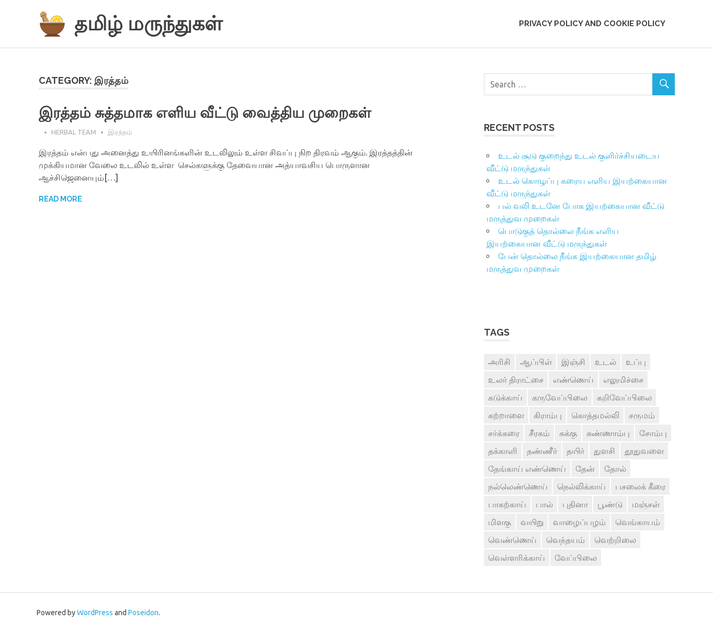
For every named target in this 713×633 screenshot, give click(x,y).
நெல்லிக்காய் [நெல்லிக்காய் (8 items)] (581, 486)
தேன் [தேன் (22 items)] (585, 468)
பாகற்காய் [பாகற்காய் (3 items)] (507, 504)
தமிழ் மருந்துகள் (148, 23)
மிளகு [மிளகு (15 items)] (499, 522)
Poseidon (143, 612)
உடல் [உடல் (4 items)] (605, 362)
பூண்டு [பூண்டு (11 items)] (610, 504)
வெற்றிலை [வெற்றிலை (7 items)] (615, 540)
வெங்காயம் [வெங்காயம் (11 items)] (637, 522)
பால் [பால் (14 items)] (544, 504)
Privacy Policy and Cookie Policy (592, 23)
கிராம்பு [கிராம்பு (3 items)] (548, 415)
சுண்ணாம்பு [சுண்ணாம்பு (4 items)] (608, 433)
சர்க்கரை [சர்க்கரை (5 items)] (503, 433)
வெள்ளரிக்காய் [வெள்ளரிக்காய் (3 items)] (516, 557)
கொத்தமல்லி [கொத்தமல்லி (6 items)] (595, 415)
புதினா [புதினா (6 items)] (575, 504)
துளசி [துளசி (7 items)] (604, 451)
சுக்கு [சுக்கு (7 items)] (568, 433)
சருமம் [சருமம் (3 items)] (642, 415)
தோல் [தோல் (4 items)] (615, 468)
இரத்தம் (120, 132)
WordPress (95, 612)
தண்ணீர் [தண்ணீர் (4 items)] (542, 451)
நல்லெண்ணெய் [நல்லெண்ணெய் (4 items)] (518, 486)
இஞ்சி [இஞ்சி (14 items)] (573, 362)
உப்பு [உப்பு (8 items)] (636, 362)
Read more (60, 199)
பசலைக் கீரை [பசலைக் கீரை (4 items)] (640, 486)
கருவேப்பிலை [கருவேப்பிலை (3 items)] (559, 397)
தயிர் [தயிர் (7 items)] (575, 451)
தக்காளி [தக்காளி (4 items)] (502, 451)
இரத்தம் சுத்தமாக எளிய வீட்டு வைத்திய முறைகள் (205, 112)
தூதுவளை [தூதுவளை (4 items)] (644, 451)
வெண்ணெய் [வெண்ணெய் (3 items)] (512, 540)
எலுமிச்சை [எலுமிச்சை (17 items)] (623, 379)
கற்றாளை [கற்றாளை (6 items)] (506, 415)
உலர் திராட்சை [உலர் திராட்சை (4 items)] (516, 379)
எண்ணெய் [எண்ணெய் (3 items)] (573, 379)
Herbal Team (73, 132)
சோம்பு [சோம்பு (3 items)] (653, 433)
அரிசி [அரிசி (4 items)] (499, 362)
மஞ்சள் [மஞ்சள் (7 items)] (646, 504)
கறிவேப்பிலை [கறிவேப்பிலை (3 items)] (624, 397)
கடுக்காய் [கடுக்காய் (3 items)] (505, 397)
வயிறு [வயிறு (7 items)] (532, 522)
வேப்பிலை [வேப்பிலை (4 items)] (575, 557)
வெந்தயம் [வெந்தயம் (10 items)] (565, 540)
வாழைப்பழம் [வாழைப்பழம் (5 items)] (579, 522)
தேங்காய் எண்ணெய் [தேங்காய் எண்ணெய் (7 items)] (527, 468)
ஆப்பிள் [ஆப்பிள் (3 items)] (536, 362)
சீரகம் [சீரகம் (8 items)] (539, 433)
